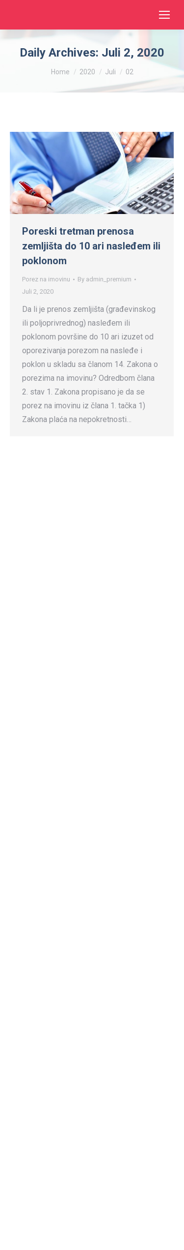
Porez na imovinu (46, 279)
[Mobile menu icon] (164, 15)
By (104, 279)
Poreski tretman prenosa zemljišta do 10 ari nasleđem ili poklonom (91, 246)
